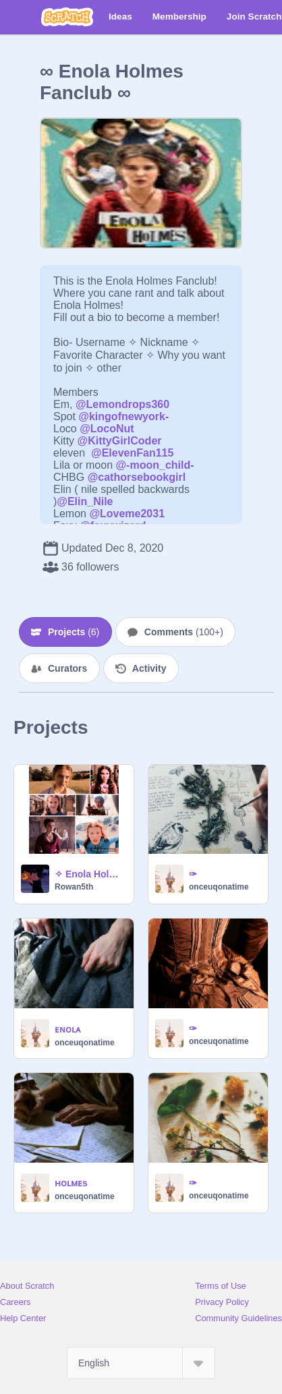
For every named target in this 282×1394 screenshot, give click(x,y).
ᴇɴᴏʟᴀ (67, 1029)
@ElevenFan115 (132, 453)
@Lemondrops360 (122, 404)
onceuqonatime (219, 887)
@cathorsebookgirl (137, 477)
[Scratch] (67, 17)
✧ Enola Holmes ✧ (90, 874)
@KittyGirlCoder (120, 440)
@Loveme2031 (127, 513)
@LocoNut (107, 428)
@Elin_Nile (85, 501)
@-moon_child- (155, 465)
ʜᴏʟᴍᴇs (71, 1183)
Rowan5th (74, 887)
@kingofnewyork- (123, 416)
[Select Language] (141, 1363)
